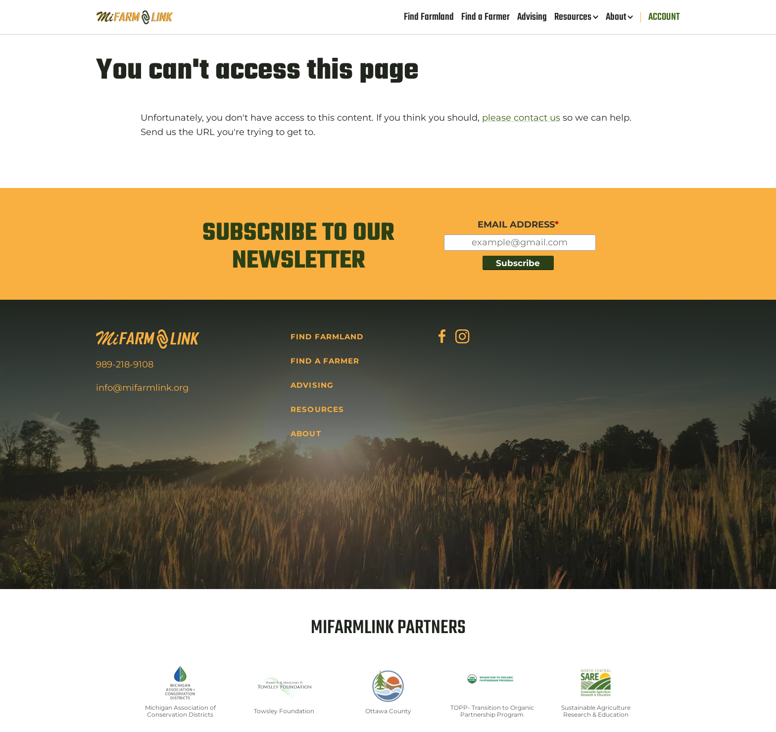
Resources (572, 17)
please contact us (521, 117)
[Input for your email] (520, 242)
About (616, 17)
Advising (532, 17)
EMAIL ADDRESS (518, 224)
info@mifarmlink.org (142, 387)
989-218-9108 (124, 364)
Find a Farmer (485, 17)
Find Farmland (429, 17)
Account (664, 17)
